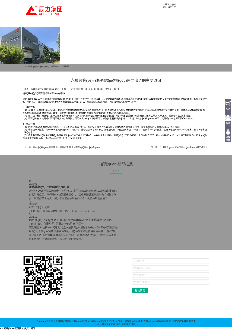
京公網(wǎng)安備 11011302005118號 (116, 324)
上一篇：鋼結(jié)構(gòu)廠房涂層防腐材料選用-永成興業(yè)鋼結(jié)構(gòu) (62, 147)
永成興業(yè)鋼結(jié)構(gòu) (37, 66)
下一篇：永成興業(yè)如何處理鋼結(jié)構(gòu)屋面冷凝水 (179, 147)
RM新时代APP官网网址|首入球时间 (17, 328)
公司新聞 (65, 66)
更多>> (115, 171)
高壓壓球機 (54, 312)
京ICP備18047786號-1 (184, 321)
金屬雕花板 (39, 312)
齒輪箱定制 (69, 312)
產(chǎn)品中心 (74, 24)
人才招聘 (131, 24)
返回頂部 (228, 138)
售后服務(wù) (152, 24)
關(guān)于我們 (48, 24)
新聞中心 (96, 24)
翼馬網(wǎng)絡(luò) (135, 321)
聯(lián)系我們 (176, 24)
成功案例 (113, 24)
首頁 (29, 24)
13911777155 (75, 260)
